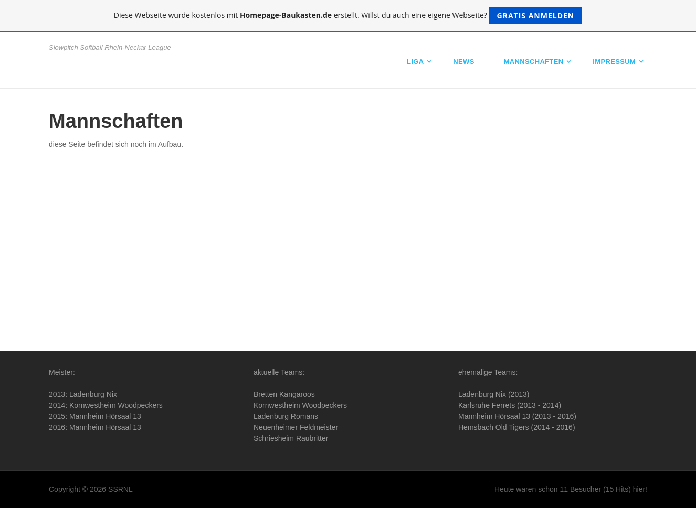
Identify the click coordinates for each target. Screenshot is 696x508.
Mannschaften (534, 62)
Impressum (614, 62)
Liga (415, 62)
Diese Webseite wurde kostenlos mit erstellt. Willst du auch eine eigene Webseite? (348, 15)
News (463, 62)
